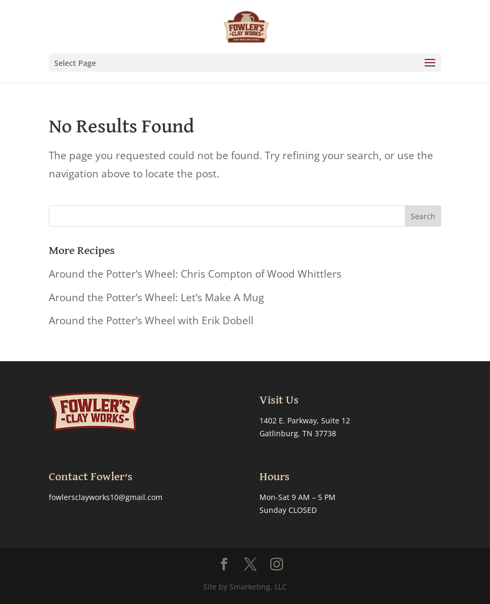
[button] (245, 63)
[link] (246, 26)
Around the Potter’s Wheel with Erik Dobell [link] (151, 320)
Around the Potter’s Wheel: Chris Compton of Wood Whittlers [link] (195, 274)
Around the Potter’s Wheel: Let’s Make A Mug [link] (156, 297)
